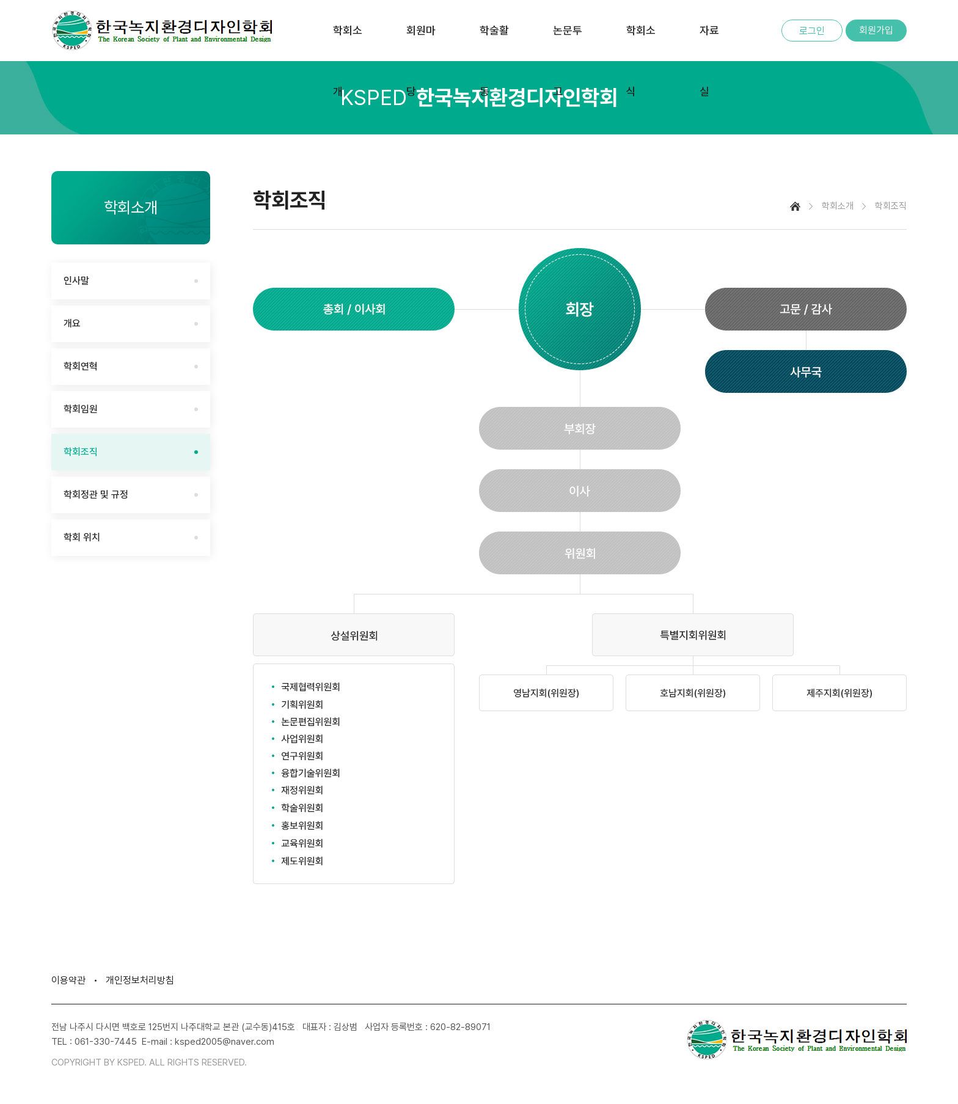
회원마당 (421, 61)
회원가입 (876, 30)
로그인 (812, 31)
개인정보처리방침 (140, 980)
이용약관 (68, 980)
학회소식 (641, 61)
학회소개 (347, 61)
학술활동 (494, 61)
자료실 (709, 61)
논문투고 (567, 61)
